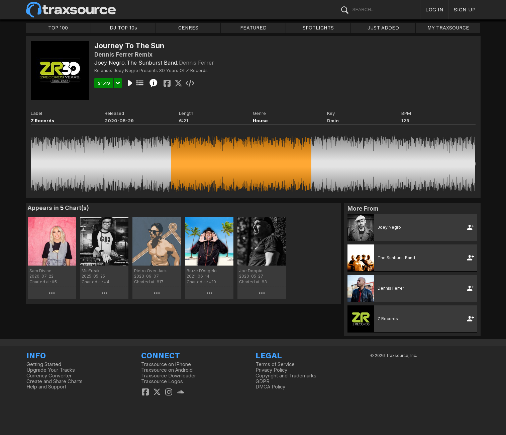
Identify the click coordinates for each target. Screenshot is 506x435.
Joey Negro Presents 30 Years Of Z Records (160, 70)
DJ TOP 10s (123, 28)
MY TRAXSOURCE (448, 28)
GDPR (263, 381)
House (260, 120)
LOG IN (434, 9)
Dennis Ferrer (196, 62)
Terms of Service (275, 364)
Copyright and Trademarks (286, 376)
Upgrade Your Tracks (50, 370)
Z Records (42, 120)
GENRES (188, 28)
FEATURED (253, 28)
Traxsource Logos (162, 381)
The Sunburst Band (152, 62)
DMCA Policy (270, 387)
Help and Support (46, 387)
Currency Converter (49, 376)
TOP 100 (58, 28)
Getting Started (43, 364)
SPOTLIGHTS (318, 28)
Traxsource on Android (167, 370)
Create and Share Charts (54, 381)
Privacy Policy (271, 370)
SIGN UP (465, 9)
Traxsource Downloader (168, 376)
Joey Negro (109, 62)
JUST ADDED (383, 28)
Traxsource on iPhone (166, 364)
